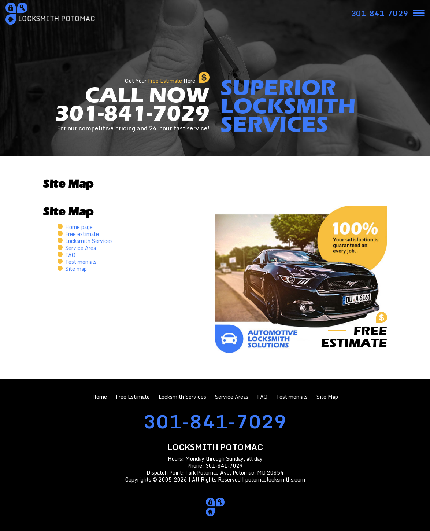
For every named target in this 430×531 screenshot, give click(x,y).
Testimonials (81, 262)
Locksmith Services (89, 241)
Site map (76, 269)
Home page (79, 227)
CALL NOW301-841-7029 (132, 108)
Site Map (327, 396)
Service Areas (231, 396)
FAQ (70, 255)
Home (99, 396)
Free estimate (82, 234)
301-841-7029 (215, 421)
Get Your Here (160, 81)
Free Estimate (133, 396)
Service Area (80, 248)
